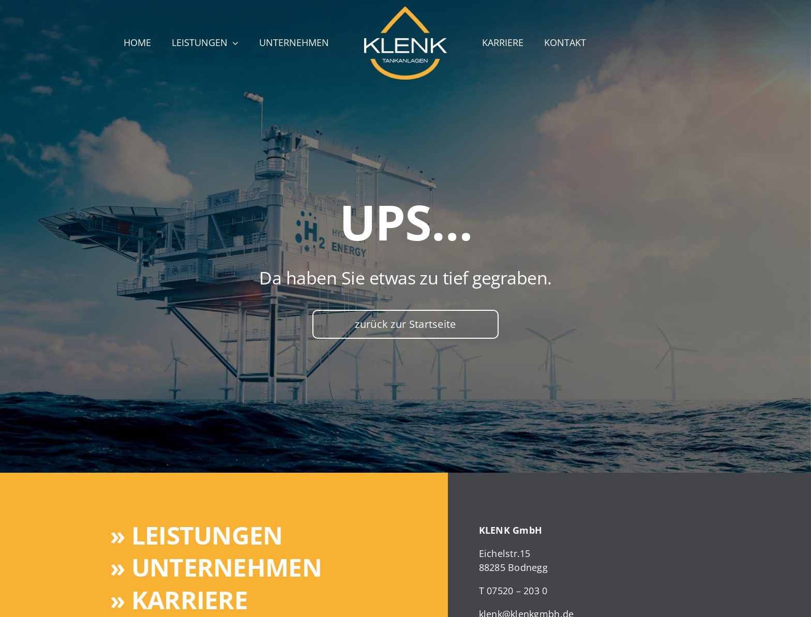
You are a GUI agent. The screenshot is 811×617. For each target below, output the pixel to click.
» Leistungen (196, 535)
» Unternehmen (216, 567)
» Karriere (179, 599)
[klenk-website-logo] (405, 11)
